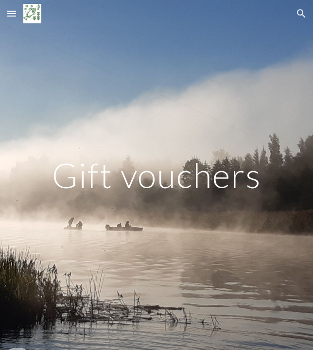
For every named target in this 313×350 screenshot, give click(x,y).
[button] (11, 13)
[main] (156, 175)
